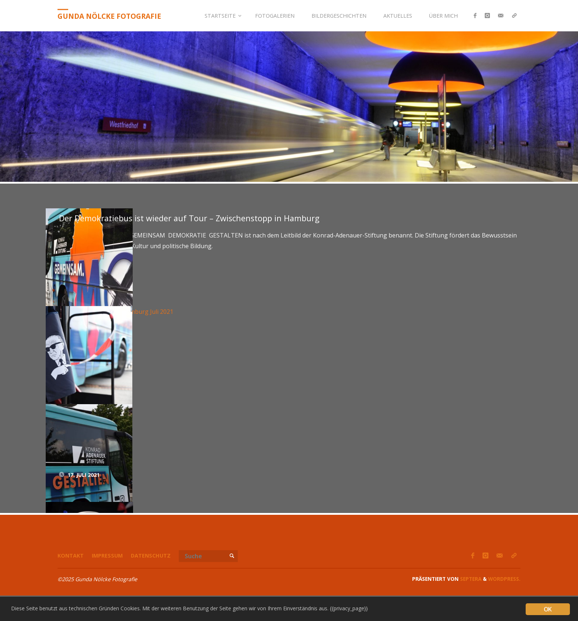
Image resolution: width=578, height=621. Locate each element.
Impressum (107, 555)
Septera (470, 578)
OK (547, 609)
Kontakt (71, 555)
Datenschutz (151, 555)
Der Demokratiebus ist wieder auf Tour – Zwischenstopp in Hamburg (189, 218)
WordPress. (504, 578)
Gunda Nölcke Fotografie (109, 16)
